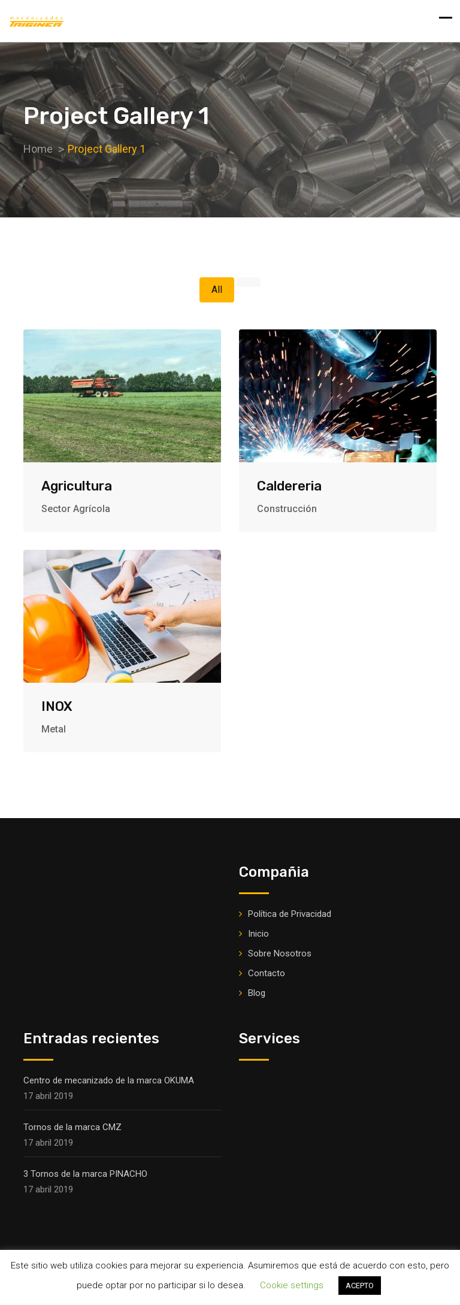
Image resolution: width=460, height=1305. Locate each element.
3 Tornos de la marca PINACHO (85, 1173)
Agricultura (76, 486)
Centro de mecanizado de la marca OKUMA (108, 1080)
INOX (56, 706)
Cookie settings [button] (291, 1285)
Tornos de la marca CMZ (72, 1127)
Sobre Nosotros (279, 953)
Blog (256, 993)
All (216, 289)
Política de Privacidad (289, 914)
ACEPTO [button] (360, 1285)
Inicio (258, 933)
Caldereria (289, 486)
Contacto (266, 973)
